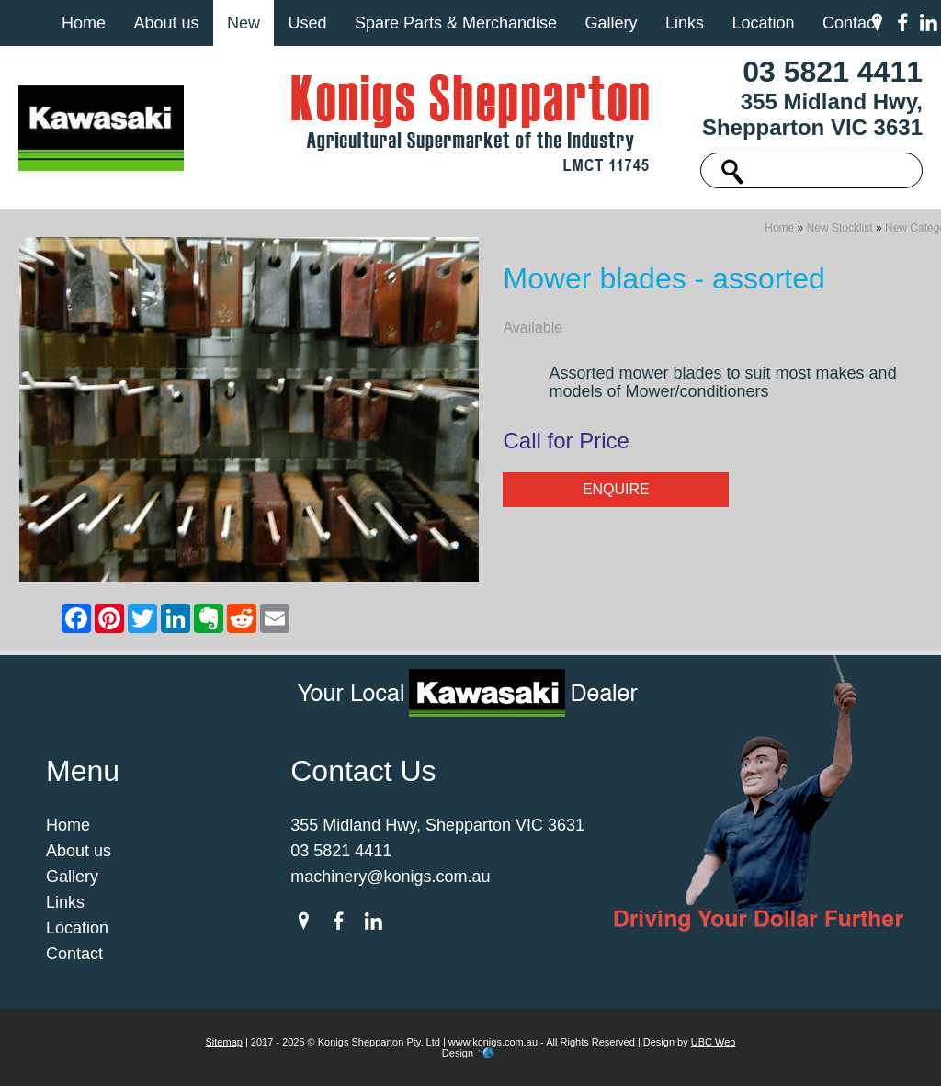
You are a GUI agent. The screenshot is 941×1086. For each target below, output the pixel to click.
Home (84, 23)
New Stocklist (840, 227)
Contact (850, 23)
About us (165, 23)
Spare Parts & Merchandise (456, 23)
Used (307, 23)
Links (684, 23)
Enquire (616, 489)
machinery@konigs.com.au (390, 876)
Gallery (610, 23)
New (243, 23)
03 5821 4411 (833, 71)
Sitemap (224, 1041)
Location (762, 23)
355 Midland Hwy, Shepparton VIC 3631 (812, 114)
